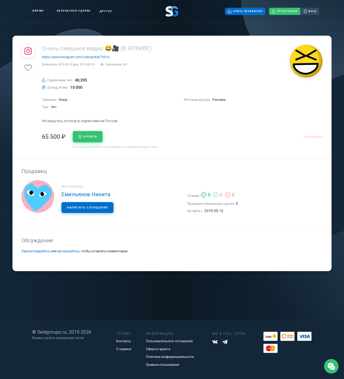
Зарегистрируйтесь (36, 251)
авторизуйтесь (68, 251)
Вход (310, 11)
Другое (105, 11)
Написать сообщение (87, 207)
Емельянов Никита (85, 194)
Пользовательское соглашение (169, 341)
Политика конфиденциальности (170, 357)
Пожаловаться (312, 136)
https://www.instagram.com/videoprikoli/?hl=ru (76, 57)
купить (87, 137)
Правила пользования (162, 365)
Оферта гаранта (158, 349)
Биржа (34, 11)
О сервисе (123, 349)
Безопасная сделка (70, 11)
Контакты (123, 341)
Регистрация (285, 11)
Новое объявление (245, 11)
